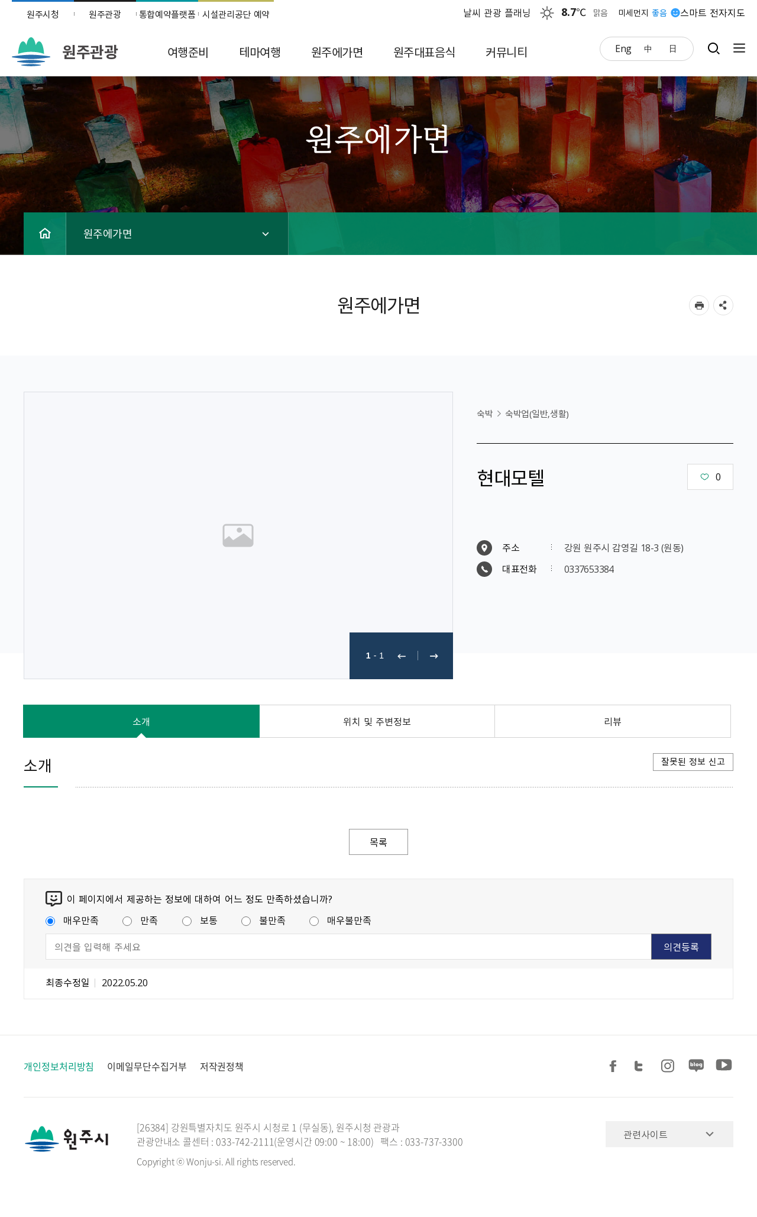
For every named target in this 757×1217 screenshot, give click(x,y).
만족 (140, 920)
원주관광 (105, 14)
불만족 (263, 920)
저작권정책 (222, 1066)
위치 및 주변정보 (377, 721)
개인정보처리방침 (59, 1066)
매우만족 (72, 920)
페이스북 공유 (615, 1066)
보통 (200, 920)
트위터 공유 (642, 1066)
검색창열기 (713, 48)
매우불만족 (340, 920)
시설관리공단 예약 (236, 14)
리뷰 (613, 721)
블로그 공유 (696, 1066)
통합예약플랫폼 (167, 14)
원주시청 (43, 14)
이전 (401, 656)
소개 (141, 721)
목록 (378, 842)
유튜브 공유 (723, 1066)
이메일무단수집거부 (146, 1066)
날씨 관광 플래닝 (497, 12)
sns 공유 (723, 305)
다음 (434, 656)
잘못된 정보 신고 (693, 761)
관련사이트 (645, 1134)
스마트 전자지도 (712, 12)
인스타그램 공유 (669, 1066)
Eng (623, 48)
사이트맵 (736, 48)
